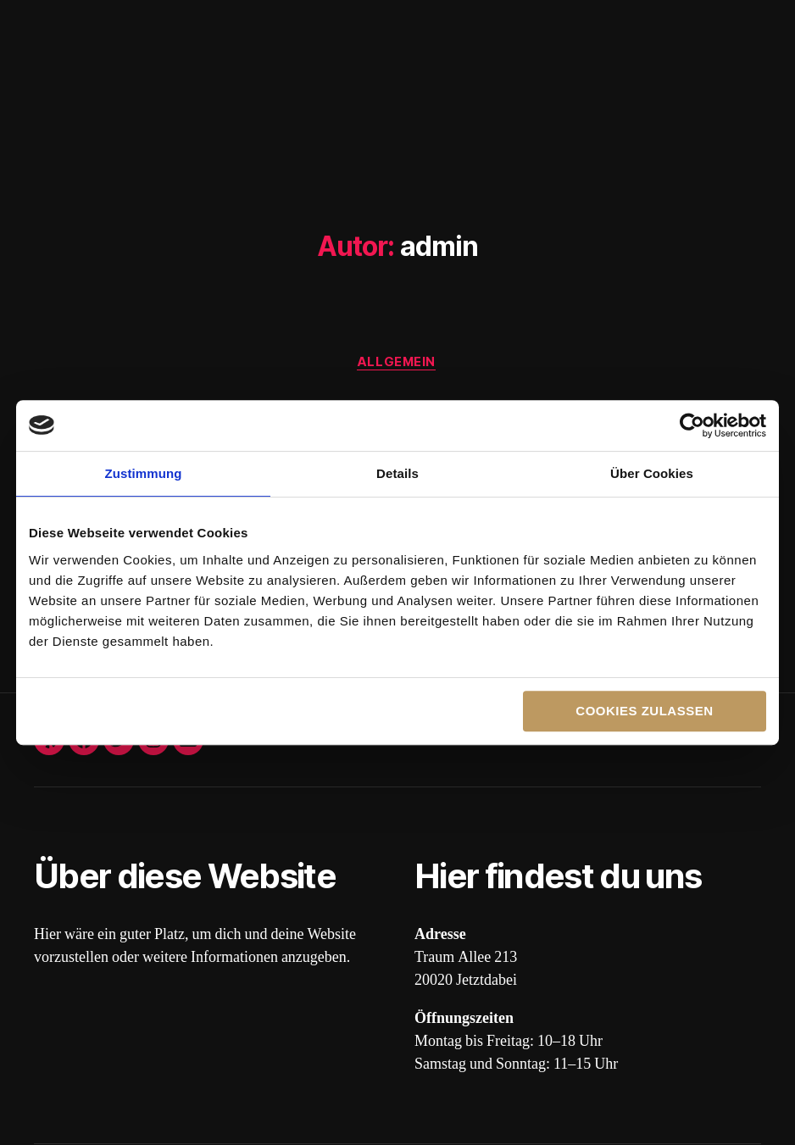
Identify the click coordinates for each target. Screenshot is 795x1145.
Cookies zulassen (644, 710)
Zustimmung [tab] (143, 473)
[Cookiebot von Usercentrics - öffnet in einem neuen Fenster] (692, 425)
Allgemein (397, 363)
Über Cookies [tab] (651, 473)
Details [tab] (397, 473)
